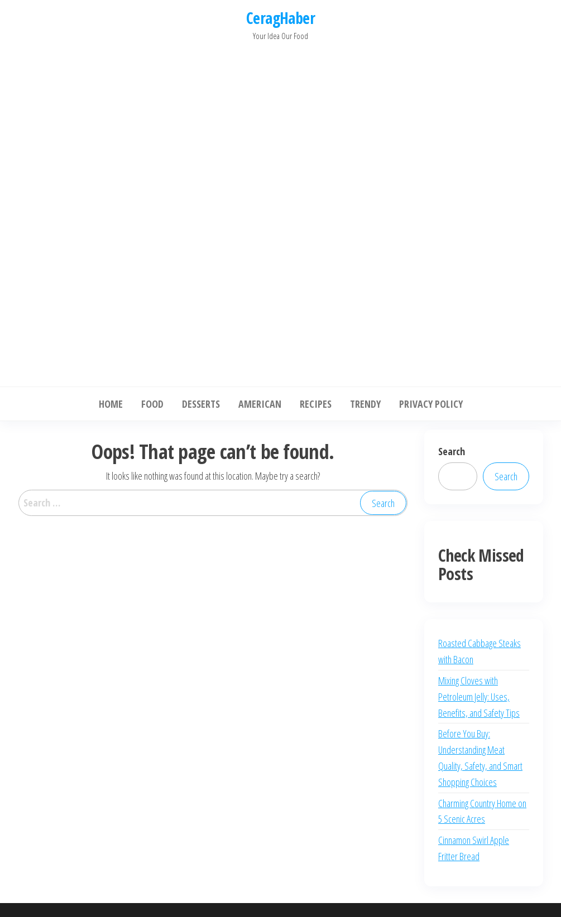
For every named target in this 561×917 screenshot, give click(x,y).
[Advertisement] (280, 211)
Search (451, 451)
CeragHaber (280, 17)
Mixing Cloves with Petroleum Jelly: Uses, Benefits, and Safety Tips (479, 697)
